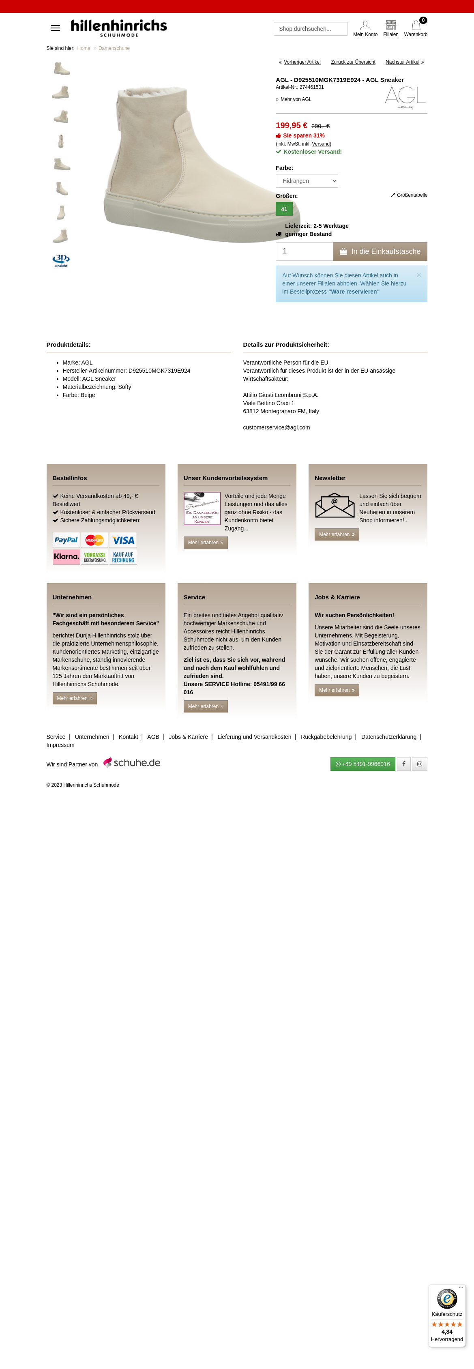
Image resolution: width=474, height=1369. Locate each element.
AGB (153, 737)
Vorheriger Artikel (300, 62)
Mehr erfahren (205, 542)
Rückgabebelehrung (326, 737)
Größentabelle (409, 195)
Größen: (287, 196)
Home (83, 48)
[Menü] (461, 1289)
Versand (321, 144)
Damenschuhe (114, 48)
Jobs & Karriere (188, 737)
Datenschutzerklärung (388, 737)
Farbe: (284, 168)
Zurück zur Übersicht (353, 62)
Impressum (61, 745)
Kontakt (128, 737)
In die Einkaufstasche (380, 251)
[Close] (418, 274)
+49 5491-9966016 (363, 764)
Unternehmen (92, 737)
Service (56, 737)
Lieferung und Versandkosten (254, 737)
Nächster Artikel (405, 62)
